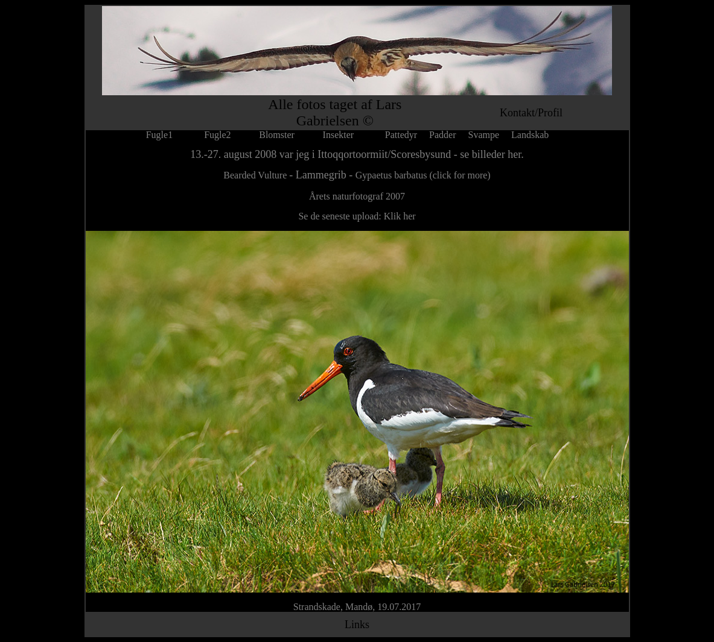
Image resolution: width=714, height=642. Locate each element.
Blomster (277, 135)
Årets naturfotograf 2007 (357, 196)
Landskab (530, 135)
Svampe (484, 135)
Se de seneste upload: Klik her (356, 216)
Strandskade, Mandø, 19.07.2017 (357, 607)
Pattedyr (401, 135)
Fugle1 (169, 135)
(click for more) (459, 175)
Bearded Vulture (256, 175)
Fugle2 (217, 135)
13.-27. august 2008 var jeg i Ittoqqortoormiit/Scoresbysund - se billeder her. (356, 154)
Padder (442, 135)
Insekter (338, 135)
